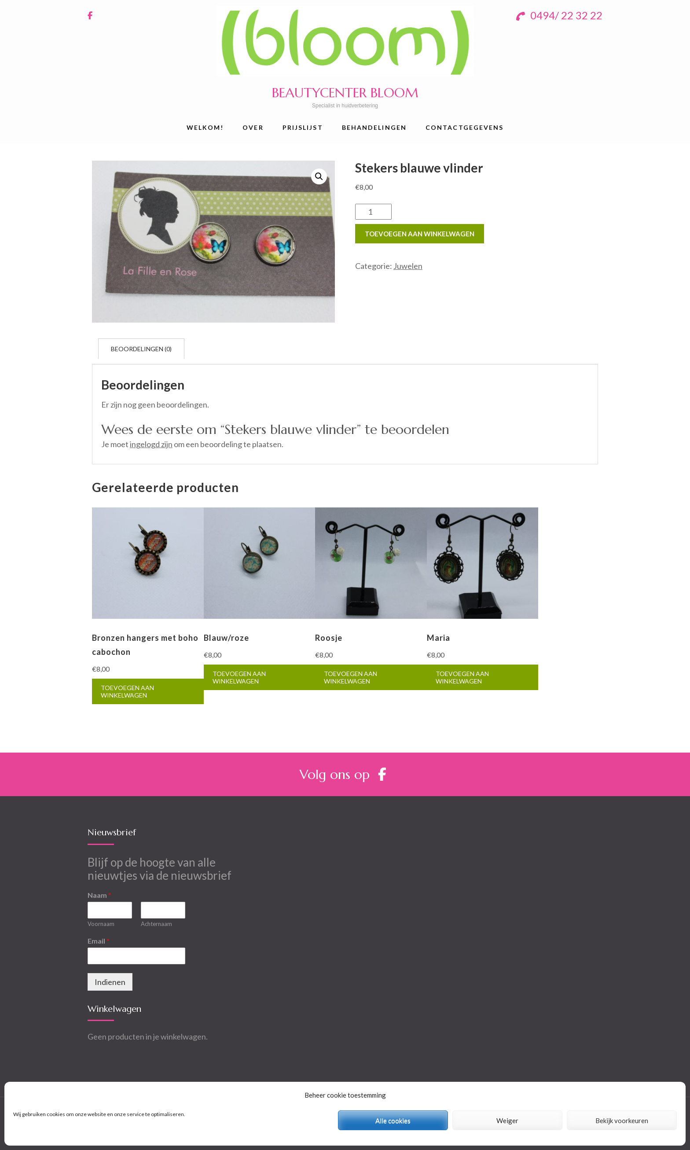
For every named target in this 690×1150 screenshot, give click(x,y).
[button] (319, 176)
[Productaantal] (373, 212)
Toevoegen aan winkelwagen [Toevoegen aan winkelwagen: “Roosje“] (350, 677)
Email (99, 941)
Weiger (507, 1120)
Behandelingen (374, 127)
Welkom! (205, 127)
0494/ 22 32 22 (559, 15)
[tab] (141, 348)
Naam (99, 895)
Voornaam (101, 923)
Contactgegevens (465, 127)
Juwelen (407, 266)
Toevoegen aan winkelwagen (419, 234)
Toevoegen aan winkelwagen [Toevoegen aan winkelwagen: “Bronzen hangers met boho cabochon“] (127, 691)
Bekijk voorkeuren (621, 1120)
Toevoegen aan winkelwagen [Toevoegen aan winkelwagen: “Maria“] (462, 677)
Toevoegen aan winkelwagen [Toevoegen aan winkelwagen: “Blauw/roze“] (239, 677)
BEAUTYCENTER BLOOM (345, 93)
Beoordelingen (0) (141, 349)
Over (252, 127)
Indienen (110, 982)
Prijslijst (303, 127)
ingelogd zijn (151, 444)
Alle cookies (393, 1120)
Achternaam (156, 923)
